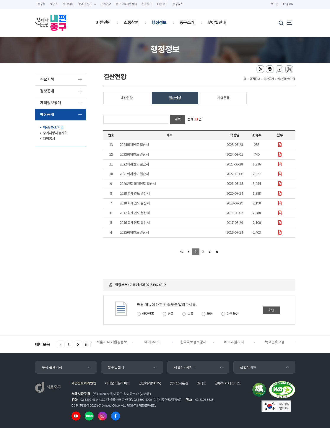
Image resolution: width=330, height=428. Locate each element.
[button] (78, 344)
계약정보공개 (50, 103)
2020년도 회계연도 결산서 (138, 184)
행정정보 (158, 22)
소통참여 (131, 22)
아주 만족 (148, 314)
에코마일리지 (234, 342)
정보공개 (47, 91)
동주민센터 (116, 367)
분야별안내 (216, 22)
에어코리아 (152, 342)
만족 (171, 314)
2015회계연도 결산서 (134, 233)
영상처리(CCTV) (150, 383)
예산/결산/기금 (53, 128)
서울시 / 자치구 (185, 367)
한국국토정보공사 (193, 342)
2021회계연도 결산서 (134, 174)
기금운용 (223, 98)
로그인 (274, 4)
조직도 (201, 383)
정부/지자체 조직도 (228, 383)
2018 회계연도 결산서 (135, 203)
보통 (190, 314)
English (288, 4)
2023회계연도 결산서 (134, 155)
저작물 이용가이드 (117, 383)
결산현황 (175, 98)
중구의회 (68, 4)
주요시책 (47, 79)
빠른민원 (103, 22)
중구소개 (186, 22)
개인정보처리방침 (84, 383)
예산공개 (47, 114)
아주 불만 (233, 314)
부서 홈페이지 (52, 367)
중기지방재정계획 (55, 133)
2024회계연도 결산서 (134, 145)
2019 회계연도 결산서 (135, 194)
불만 (210, 314)
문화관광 (106, 4)
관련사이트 (248, 367)
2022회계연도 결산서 (134, 164)
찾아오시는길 (179, 383)
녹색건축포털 (274, 342)
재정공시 (49, 139)
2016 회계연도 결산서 (135, 223)
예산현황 (126, 98)
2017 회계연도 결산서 (135, 213)
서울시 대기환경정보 (111, 342)
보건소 (54, 4)
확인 (271, 310)
